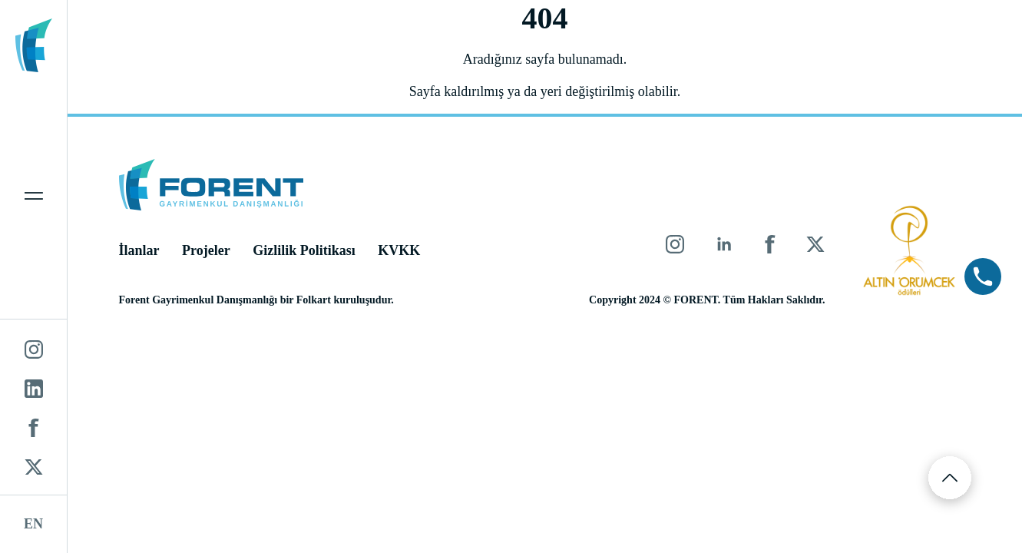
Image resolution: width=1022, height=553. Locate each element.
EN (33, 523)
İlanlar (139, 250)
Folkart (313, 300)
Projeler (206, 250)
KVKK (399, 250)
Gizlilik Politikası (304, 250)
